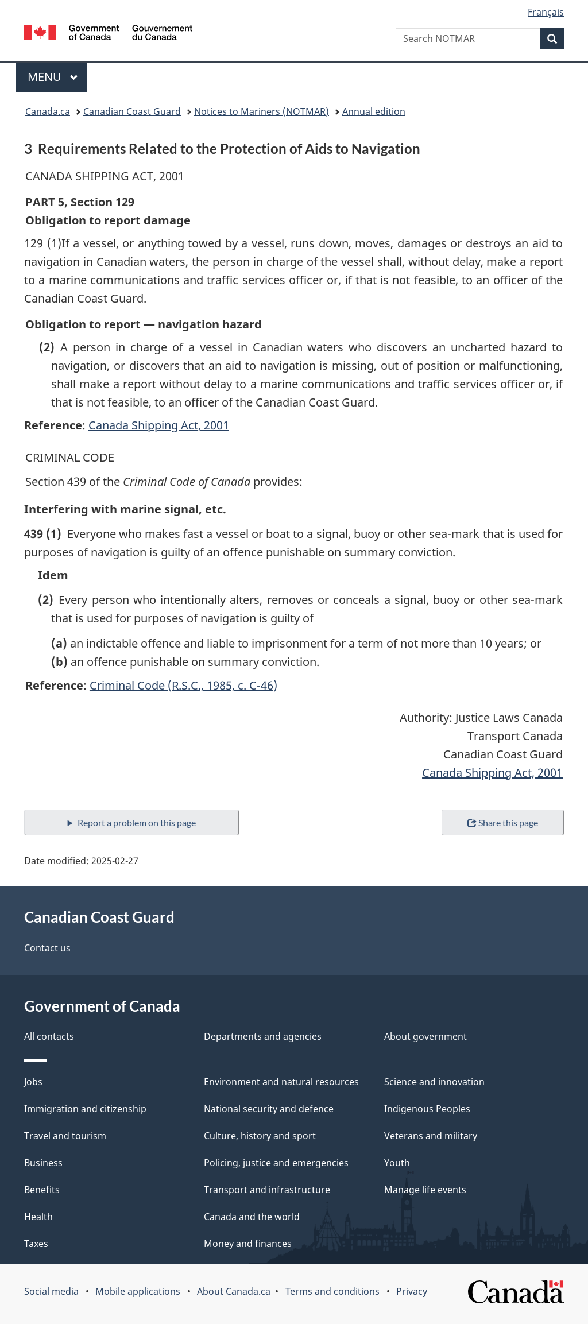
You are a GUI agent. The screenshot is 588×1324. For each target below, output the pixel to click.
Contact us (47, 948)
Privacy (411, 1291)
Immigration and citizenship (85, 1108)
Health (38, 1216)
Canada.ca (47, 111)
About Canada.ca (233, 1291)
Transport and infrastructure (267, 1189)
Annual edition (373, 111)
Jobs (33, 1081)
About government (425, 1036)
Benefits (42, 1189)
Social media (51, 1291)
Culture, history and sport (260, 1135)
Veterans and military (430, 1135)
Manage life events (425, 1189)
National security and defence (269, 1108)
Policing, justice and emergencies (276, 1162)
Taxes (36, 1243)
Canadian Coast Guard (132, 111)
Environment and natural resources (281, 1081)
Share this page (502, 822)
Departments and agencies (263, 1036)
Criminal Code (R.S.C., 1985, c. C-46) (183, 685)
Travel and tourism (65, 1135)
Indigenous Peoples (427, 1108)
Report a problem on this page (137, 822)
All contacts (49, 1036)
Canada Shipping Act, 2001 (158, 425)
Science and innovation (434, 1081)
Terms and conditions (332, 1291)
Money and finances (248, 1243)
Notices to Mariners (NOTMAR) (261, 111)
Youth (397, 1162)
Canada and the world (252, 1216)
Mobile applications (137, 1291)
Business (43, 1162)
